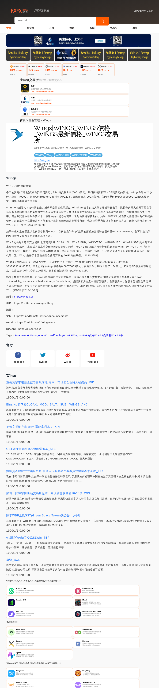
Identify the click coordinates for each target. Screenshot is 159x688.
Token (18, 312)
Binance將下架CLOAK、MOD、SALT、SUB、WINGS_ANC (47, 381)
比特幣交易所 (63, 684)
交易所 (113, 25)
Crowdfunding (54, 312)
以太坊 (30, 25)
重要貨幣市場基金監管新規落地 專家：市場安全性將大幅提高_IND (50, 359)
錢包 (134, 25)
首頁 (8, 25)
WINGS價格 (87, 312)
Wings (76, 312)
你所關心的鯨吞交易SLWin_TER (28, 514)
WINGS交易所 (102, 312)
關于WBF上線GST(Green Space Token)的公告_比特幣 (43, 492)
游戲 (71, 25)
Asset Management (34, 312)
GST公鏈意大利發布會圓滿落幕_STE (31, 425)
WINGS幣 (117, 312)
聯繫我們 (45, 667)
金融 (92, 25)
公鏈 (51, 25)
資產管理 (34, 97)
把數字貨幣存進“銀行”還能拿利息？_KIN (33, 403)
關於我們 (61, 667)
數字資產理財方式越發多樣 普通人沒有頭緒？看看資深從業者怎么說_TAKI (55, 447)
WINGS (67, 312)
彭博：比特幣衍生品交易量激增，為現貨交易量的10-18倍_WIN (48, 470)
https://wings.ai (42, 137)
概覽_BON (13, 536)
